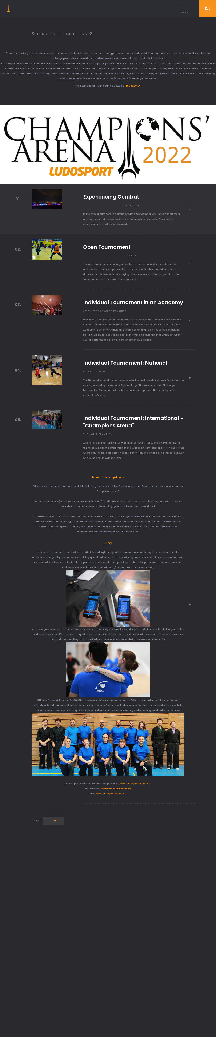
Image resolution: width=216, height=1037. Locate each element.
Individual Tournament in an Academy (133, 302)
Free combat (132, 205)
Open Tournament (107, 247)
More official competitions (108, 477)
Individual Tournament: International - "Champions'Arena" (133, 422)
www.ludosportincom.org (135, 783)
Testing (131, 255)
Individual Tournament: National (125, 362)
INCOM (108, 543)
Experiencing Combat (111, 196)
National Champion (97, 371)
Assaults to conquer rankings (104, 311)
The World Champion (97, 434)
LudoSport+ (134, 85)
